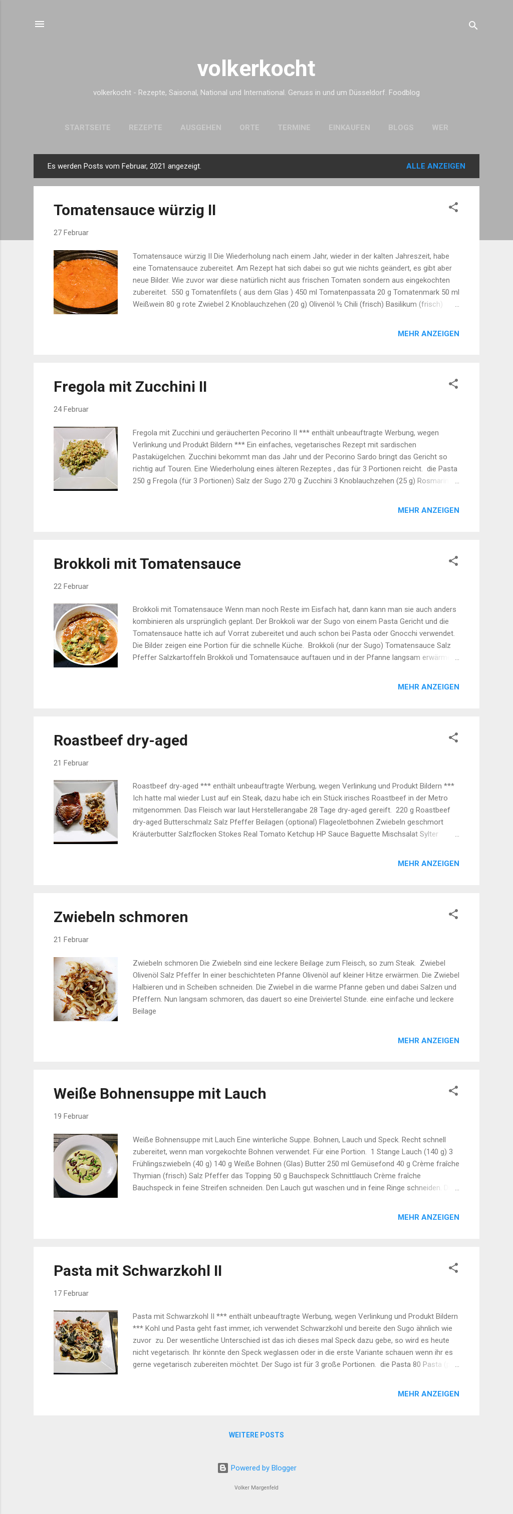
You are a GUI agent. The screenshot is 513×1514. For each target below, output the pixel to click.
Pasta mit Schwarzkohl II (138, 1270)
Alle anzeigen (435, 166)
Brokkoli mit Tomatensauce (147, 563)
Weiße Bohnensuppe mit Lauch (160, 1093)
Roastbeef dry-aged (121, 740)
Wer (440, 127)
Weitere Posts (256, 1435)
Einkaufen (349, 127)
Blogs (401, 127)
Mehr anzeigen (428, 333)
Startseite (88, 127)
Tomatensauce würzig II (135, 210)
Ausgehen (200, 127)
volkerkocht (256, 68)
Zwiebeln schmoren (121, 917)
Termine (294, 127)
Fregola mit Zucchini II (130, 386)
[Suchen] (473, 27)
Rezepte (145, 127)
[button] (453, 209)
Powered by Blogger (257, 1467)
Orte (249, 127)
